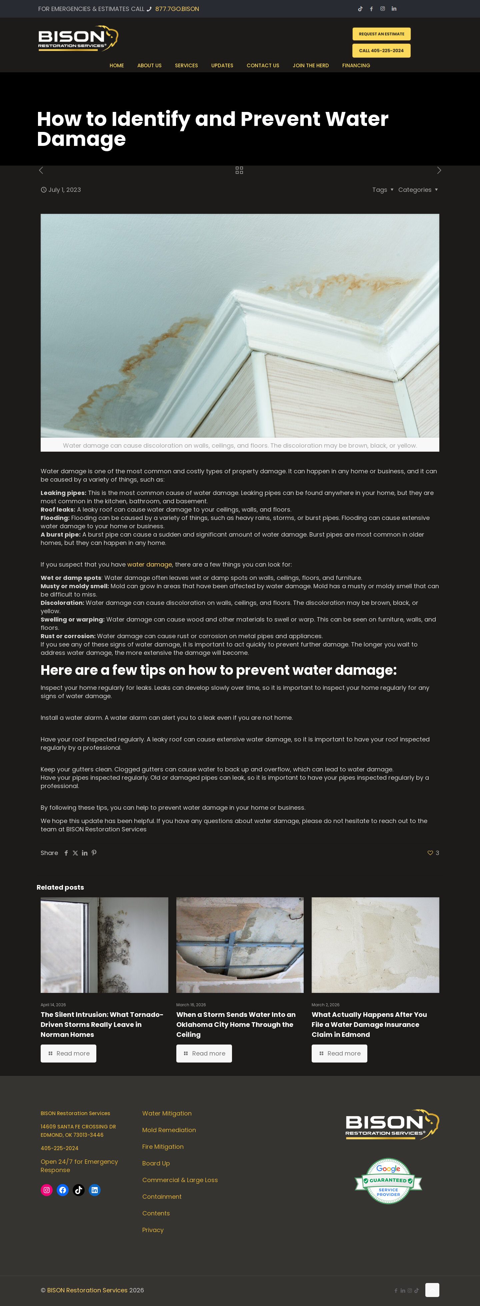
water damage (149, 564)
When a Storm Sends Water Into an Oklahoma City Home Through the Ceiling (236, 1024)
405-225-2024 (60, 1148)
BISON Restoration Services (87, 1290)
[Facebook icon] (395, 1290)
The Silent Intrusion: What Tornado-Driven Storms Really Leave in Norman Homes (102, 1024)
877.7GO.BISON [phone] (177, 9)
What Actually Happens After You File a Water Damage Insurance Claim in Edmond (369, 1024)
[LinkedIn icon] (402, 1290)
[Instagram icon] (409, 1290)
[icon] (416, 1290)
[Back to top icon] (432, 1290)
